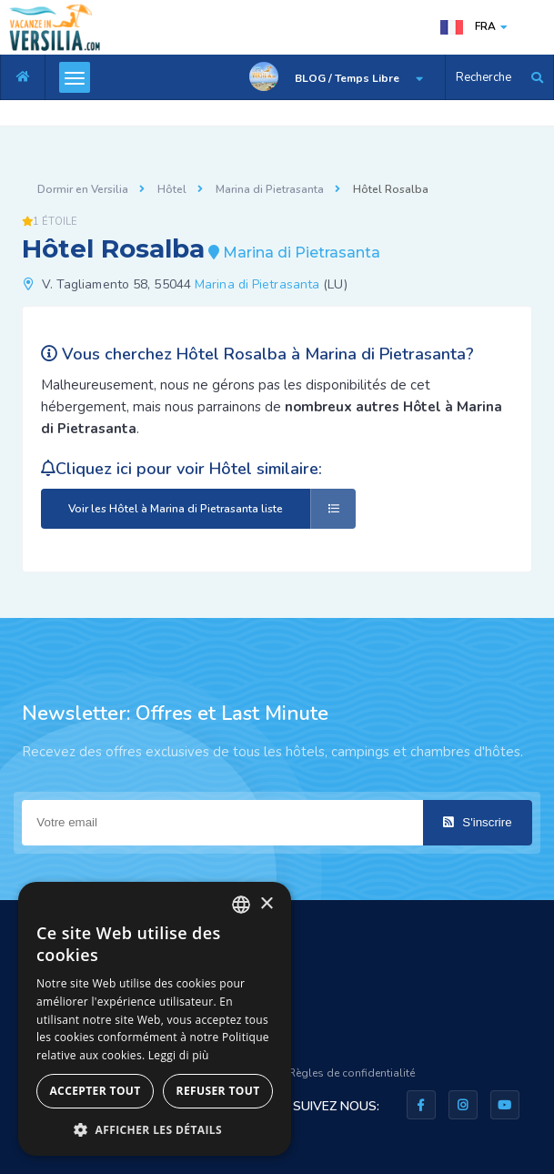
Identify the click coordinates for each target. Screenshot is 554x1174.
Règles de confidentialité (351, 1073)
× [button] (266, 904)
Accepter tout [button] (94, 1090)
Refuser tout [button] (218, 1090)
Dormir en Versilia (82, 189)
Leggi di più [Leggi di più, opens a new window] (178, 1055)
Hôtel (171, 189)
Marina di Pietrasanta (270, 189)
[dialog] (154, 1019)
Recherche (483, 77)
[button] (154, 1129)
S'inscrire (477, 822)
